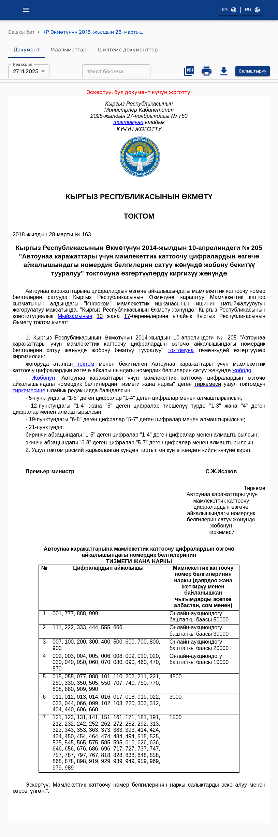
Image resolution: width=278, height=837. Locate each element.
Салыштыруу (252, 71)
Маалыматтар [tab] (68, 50)
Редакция (22, 64)
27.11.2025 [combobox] (26, 71)
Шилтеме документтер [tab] (127, 50)
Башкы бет (21, 32)
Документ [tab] (26, 50)
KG (229, 10)
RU (252, 10)
